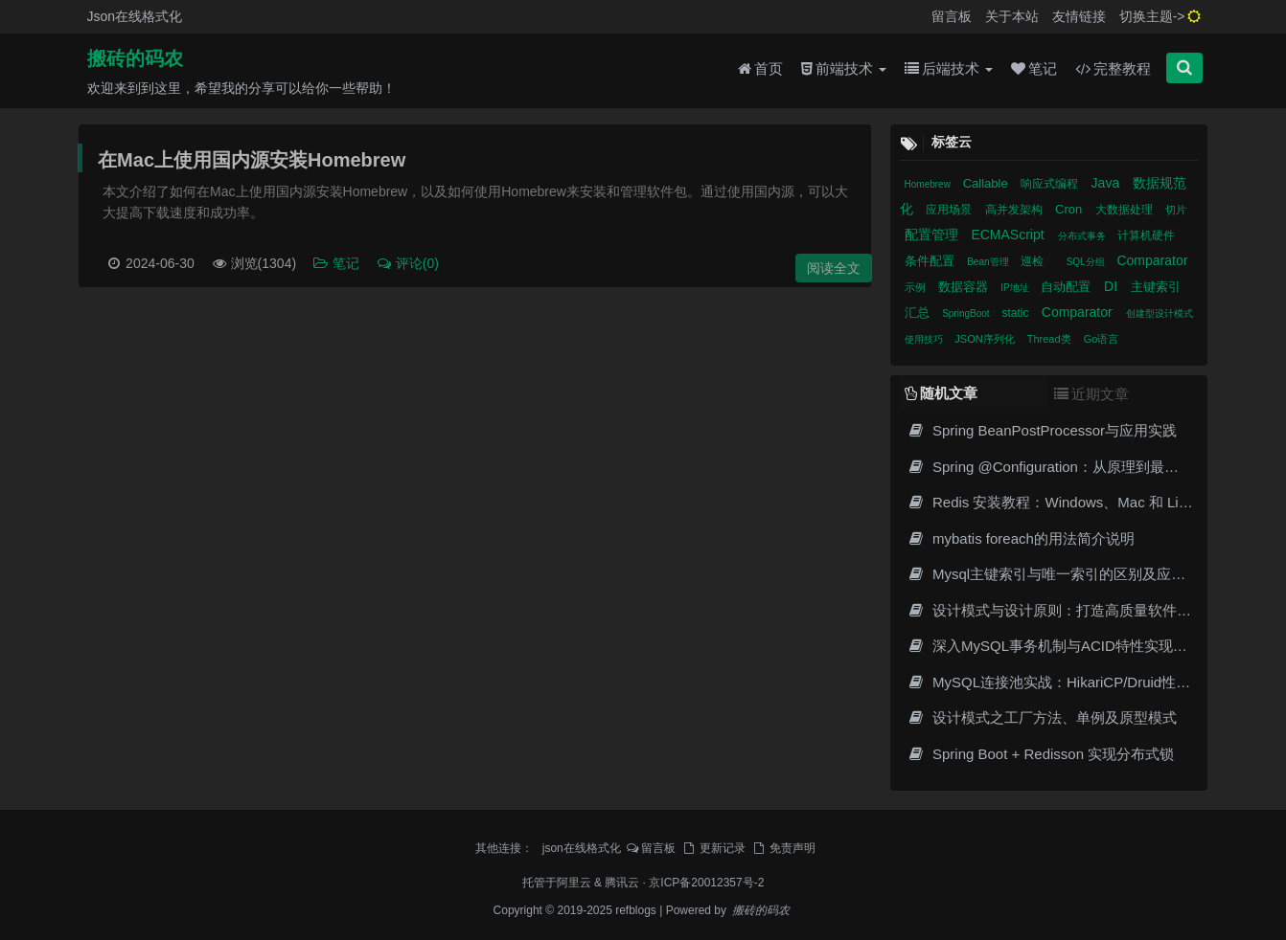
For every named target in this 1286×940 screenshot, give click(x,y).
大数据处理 (1125, 209)
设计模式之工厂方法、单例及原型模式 (1042, 717)
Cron (1070, 209)
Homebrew (929, 184)
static (1016, 313)
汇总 (919, 312)
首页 (760, 68)
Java (1107, 182)
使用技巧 (925, 339)
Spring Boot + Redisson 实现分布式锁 (1041, 754)
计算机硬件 (1146, 235)
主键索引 (1156, 287)
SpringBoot (967, 313)
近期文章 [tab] (1091, 394)
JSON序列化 (985, 339)
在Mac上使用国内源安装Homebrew (251, 159)
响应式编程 (1051, 183)
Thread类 (1050, 339)
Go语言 (1101, 339)
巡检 (1033, 261)
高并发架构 (1015, 209)
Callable (987, 183)
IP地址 (1015, 287)
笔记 (1034, 68)
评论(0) (407, 263)
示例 (917, 287)
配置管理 (933, 234)
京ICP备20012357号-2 (706, 882)
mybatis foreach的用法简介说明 (1021, 538)
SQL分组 (1087, 262)
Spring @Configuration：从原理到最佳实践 (1057, 467)
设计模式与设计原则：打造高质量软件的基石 (1063, 610)
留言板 (951, 16)
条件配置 (931, 261)
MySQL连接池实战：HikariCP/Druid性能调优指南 (1078, 682)
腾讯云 (622, 882)
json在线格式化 (581, 848)
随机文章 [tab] (941, 393)
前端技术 (843, 68)
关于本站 (1012, 16)
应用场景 (950, 209)
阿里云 (574, 882)
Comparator (1151, 260)
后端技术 (949, 68)
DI (1112, 286)
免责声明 (783, 848)
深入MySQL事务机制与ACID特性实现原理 (1054, 646)
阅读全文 (834, 268)
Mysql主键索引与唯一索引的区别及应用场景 (1061, 574)
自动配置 (1067, 287)
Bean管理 (989, 262)
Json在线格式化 (135, 16)
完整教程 (1113, 68)
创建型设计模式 (1159, 313)
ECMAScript (1009, 234)
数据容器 (965, 287)
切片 (1175, 209)
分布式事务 (1083, 236)
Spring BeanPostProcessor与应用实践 (1042, 430)
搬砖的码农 (135, 58)
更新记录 (713, 848)
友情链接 (1079, 16)
